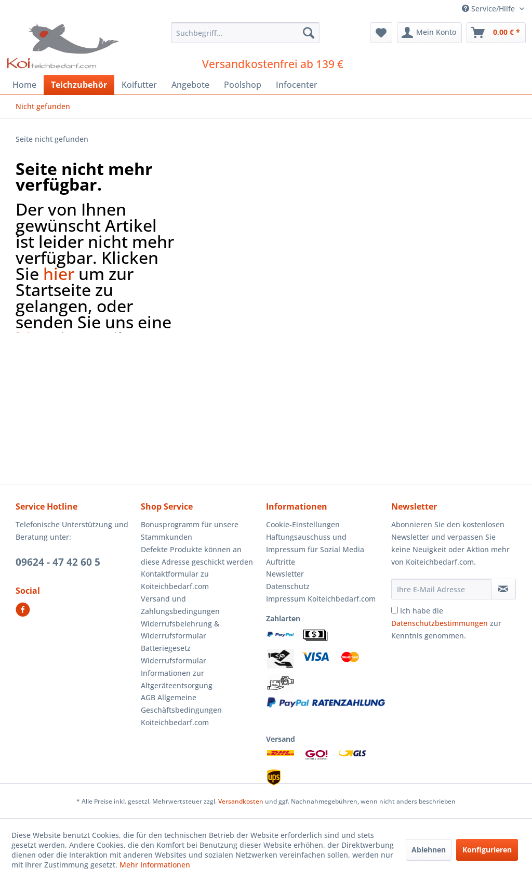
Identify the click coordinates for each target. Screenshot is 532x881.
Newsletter (285, 574)
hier (58, 273)
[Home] (24, 85)
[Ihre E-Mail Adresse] (441, 589)
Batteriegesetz (166, 648)
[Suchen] (309, 32)
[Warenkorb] (496, 32)
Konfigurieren (487, 850)
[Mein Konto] (429, 32)
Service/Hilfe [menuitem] (489, 9)
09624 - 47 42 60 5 (58, 562)
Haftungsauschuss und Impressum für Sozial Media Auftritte (315, 549)
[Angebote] (190, 85)
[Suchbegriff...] (245, 32)
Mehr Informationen (154, 865)
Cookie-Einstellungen (303, 524)
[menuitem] (245, 32)
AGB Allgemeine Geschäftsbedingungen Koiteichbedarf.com (181, 709)
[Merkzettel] (381, 32)
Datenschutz (288, 586)
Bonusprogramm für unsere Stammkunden (189, 530)
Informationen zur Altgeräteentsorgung (176, 679)
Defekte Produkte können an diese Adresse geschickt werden (197, 555)
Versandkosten (240, 801)
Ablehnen (428, 850)
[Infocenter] (297, 85)
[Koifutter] (139, 85)
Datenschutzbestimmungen (439, 623)
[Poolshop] (243, 85)
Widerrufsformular (173, 660)
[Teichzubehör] (79, 85)
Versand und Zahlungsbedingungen (180, 605)
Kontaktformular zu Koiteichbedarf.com (175, 580)
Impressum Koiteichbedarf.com (321, 599)
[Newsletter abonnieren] (503, 589)
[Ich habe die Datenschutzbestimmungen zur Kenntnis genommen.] (394, 610)
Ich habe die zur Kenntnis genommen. (446, 623)
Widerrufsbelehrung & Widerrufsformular (180, 630)
